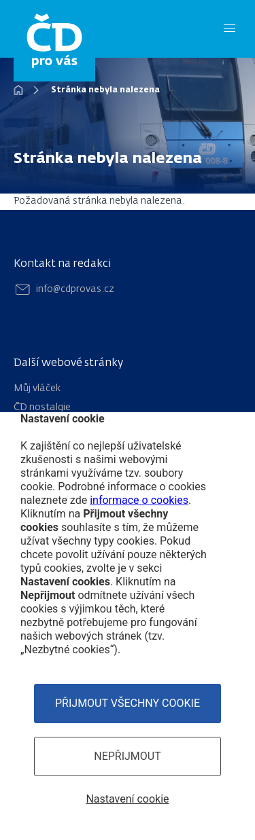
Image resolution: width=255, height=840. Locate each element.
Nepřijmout (127, 756)
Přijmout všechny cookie (127, 703)
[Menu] (229, 29)
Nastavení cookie (127, 798)
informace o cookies (139, 500)
